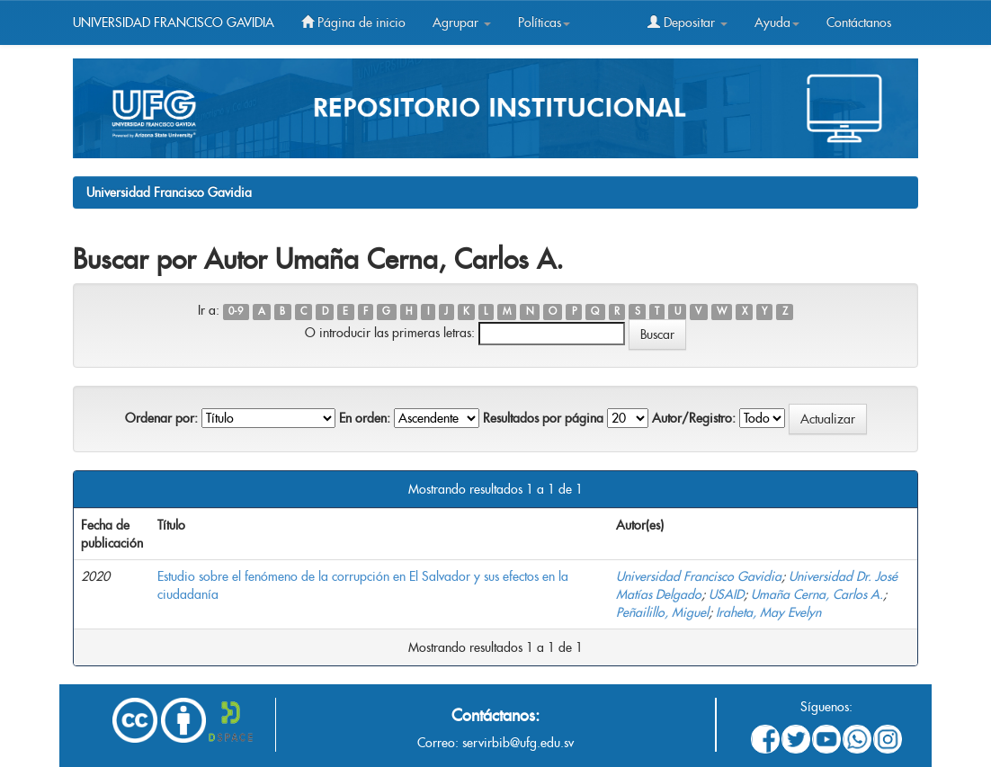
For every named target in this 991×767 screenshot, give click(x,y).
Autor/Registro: (694, 418)
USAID (726, 594)
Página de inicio (353, 22)
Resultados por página (543, 418)
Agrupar (462, 22)
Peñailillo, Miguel (662, 612)
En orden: (364, 418)
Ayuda (776, 22)
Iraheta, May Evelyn (768, 612)
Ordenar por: (161, 418)
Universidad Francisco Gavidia (169, 192)
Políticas (544, 22)
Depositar (687, 22)
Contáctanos (858, 22)
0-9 (235, 311)
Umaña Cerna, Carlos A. (817, 594)
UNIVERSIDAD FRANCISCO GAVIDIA (173, 22)
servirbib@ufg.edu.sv (518, 743)
